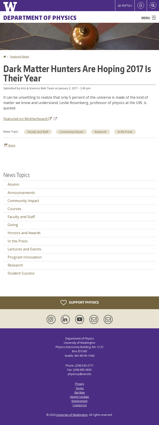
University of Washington (72, 415)
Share (9, 145)
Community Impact (71, 132)
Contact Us (80, 405)
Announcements (21, 192)
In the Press (18, 241)
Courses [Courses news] (14, 208)
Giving (13, 224)
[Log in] (141, 5)
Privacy (79, 384)
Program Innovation (25, 257)
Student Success (21, 273)
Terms (80, 388)
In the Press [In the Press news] (125, 132)
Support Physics (79, 303)
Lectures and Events (24, 249)
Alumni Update (79, 397)
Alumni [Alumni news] (13, 184)
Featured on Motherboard (30, 118)
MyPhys (125, 5)
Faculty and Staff (38, 132)
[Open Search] (153, 5)
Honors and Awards (24, 232)
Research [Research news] (100, 132)
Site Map (79, 392)
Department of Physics (40, 18)
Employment (79, 401)
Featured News (19, 56)
